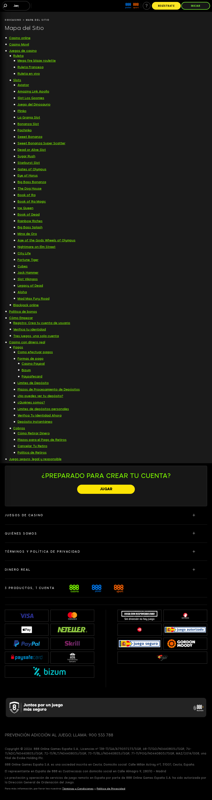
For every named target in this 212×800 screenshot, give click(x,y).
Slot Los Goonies (31, 98)
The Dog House (30, 188)
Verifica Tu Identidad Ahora (40, 415)
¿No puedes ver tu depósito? (40, 396)
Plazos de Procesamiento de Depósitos (49, 389)
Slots (17, 80)
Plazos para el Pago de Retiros (42, 440)
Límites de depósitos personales (43, 409)
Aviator (23, 85)
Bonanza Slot (28, 124)
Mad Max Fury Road (34, 298)
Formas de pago (31, 358)
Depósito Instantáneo (35, 421)
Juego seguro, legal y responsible (35, 459)
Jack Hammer (28, 272)
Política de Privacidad (111, 788)
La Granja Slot (29, 117)
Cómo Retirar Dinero (34, 433)
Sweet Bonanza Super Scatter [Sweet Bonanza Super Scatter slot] (41, 143)
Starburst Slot (29, 163)
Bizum (26, 370)
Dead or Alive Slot (32, 150)
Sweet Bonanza (30, 137)
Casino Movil (19, 44)
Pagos (18, 347)
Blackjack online (26, 305)
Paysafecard (32, 376)
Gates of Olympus (32, 169)
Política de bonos (23, 311)
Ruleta (18, 56)
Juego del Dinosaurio (34, 104)
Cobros (19, 428)
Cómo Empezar (21, 318)
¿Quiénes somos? (31, 402)
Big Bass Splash (30, 227)
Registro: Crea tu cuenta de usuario (41, 323)
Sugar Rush (26, 156)
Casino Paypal (33, 363)
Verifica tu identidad (29, 329)
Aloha (22, 292)
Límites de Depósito (33, 383)
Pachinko (25, 130)
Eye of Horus (28, 175)
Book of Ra (27, 195)
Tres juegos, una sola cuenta (36, 336)
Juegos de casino (23, 51)
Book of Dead (29, 214)
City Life (24, 253)
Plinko (22, 111)
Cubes (23, 266)
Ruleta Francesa (31, 67)
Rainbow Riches (30, 221)
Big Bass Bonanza (32, 182)
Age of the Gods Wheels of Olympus (46, 240)
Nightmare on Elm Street (37, 247)
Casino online (20, 38)
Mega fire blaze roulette (37, 60)
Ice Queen (25, 208)
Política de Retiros (32, 452)
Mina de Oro (27, 234)
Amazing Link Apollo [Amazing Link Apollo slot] (33, 91)
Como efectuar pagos (35, 352)
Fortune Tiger (28, 260)
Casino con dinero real (27, 342)
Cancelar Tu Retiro (32, 446)
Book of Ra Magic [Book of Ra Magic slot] (32, 201)
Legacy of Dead (30, 285)
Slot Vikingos (28, 279)
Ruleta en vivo (29, 73)
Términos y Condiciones (78, 788)
